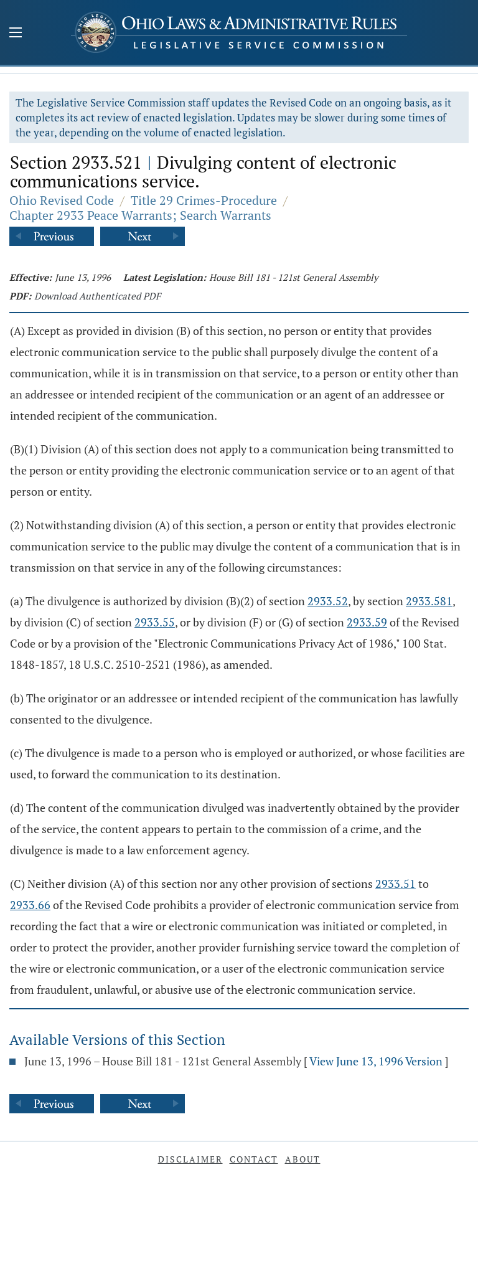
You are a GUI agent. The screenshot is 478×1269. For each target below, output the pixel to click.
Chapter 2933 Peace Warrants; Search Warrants (140, 215)
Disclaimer (190, 1159)
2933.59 (367, 622)
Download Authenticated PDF (97, 296)
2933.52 (327, 600)
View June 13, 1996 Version (376, 1061)
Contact (254, 1159)
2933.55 (154, 622)
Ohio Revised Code (61, 200)
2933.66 (30, 904)
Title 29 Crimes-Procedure (204, 200)
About (303, 1159)
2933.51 (395, 883)
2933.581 (429, 600)
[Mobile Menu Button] (15, 33)
